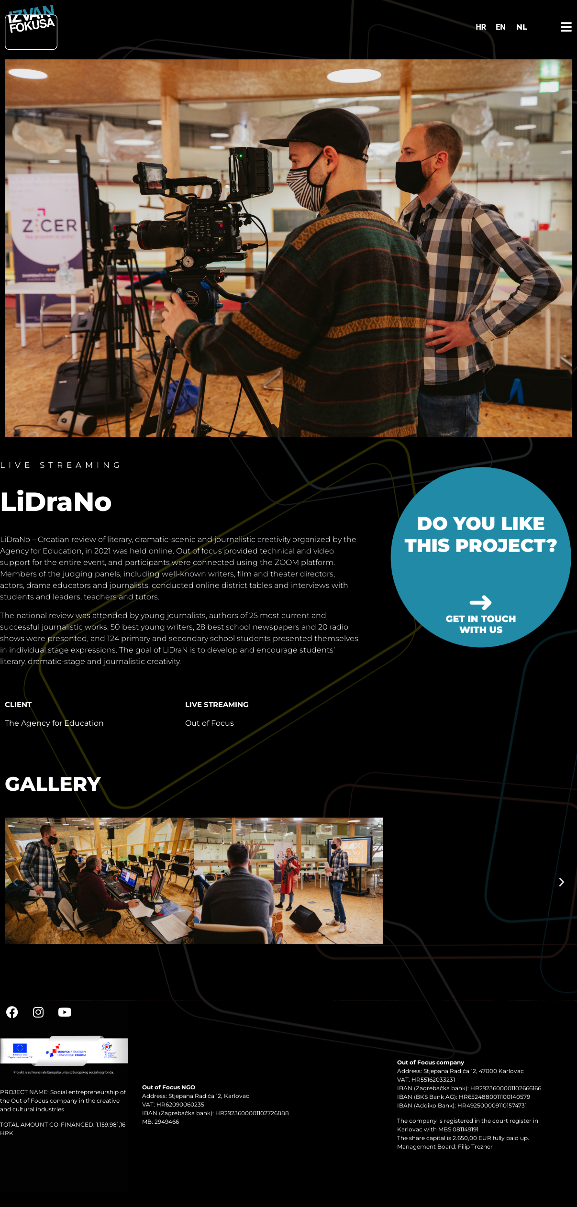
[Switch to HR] (481, 27)
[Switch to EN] (500, 27)
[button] (15, 882)
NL (521, 27)
